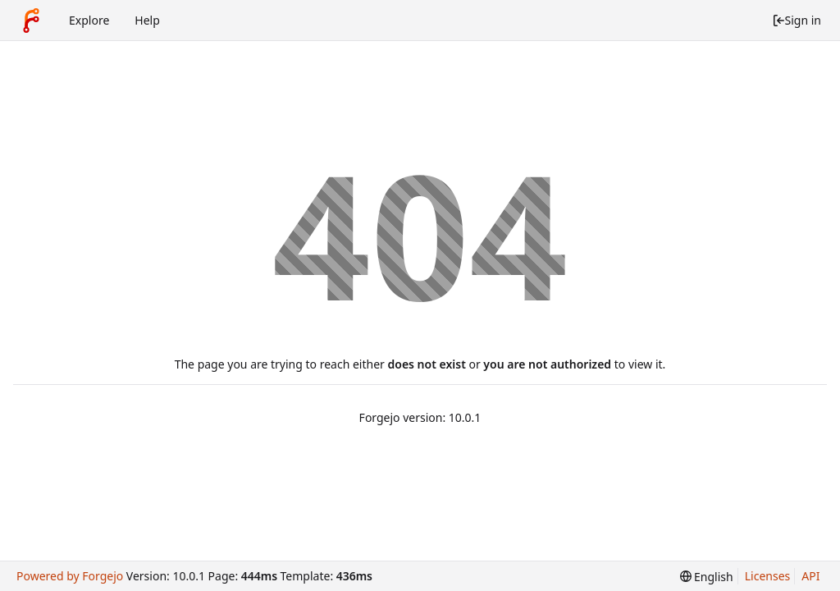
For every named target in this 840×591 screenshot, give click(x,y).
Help (147, 20)
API (810, 576)
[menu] (706, 576)
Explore (89, 20)
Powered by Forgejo (69, 576)
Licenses (768, 576)
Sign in (796, 20)
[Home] (31, 20)
